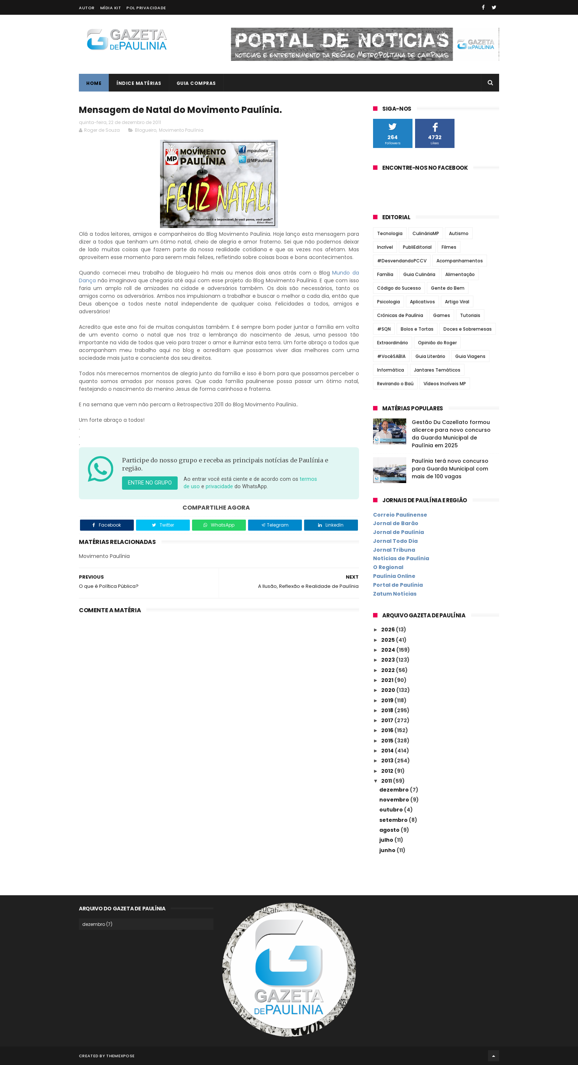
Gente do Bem (447, 288)
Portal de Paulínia (398, 585)
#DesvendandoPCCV (401, 261)
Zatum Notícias (395, 593)
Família (385, 274)
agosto (390, 830)
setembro (394, 820)
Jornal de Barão (395, 523)
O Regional (388, 567)
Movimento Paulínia (181, 130)
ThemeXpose (120, 1056)
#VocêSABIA (391, 356)
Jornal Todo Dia (395, 541)
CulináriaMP (425, 233)
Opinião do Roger (437, 343)
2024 (388, 650)
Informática (390, 370)
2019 (387, 700)
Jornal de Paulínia (398, 532)
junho (388, 850)
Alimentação (460, 274)
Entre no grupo (150, 483)
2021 (387, 680)
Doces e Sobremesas (467, 329)
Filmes (449, 247)
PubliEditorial (417, 247)
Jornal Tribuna (394, 550)
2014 (388, 750)
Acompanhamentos (459, 261)
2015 (387, 740)
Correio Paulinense (400, 514)
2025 (388, 640)
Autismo (459, 233)
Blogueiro (145, 130)
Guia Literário (430, 356)
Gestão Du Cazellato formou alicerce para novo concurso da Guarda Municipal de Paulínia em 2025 (451, 433)
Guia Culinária (419, 274)
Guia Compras (196, 83)
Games (441, 315)
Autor (87, 8)
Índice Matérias (138, 83)
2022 (388, 670)
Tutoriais (470, 315)
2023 (388, 660)
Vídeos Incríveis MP (445, 383)
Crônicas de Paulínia (400, 315)
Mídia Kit (110, 8)
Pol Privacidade (146, 8)
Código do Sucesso (399, 288)
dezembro (394, 789)
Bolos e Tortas (417, 329)
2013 (387, 760)
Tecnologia (390, 233)
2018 (387, 710)
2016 (387, 730)
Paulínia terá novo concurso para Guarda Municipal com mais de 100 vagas (450, 468)
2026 (388, 629)
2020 (388, 690)
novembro (394, 799)
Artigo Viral (457, 302)
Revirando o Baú (395, 383)
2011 (387, 781)
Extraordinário (392, 343)
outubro (391, 809)
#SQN (384, 329)
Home (93, 83)
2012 (387, 771)
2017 (387, 720)
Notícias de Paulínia (401, 558)
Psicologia (388, 302)
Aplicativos (422, 302)
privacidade (219, 486)
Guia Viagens (470, 356)
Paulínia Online (394, 576)
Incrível (385, 247)
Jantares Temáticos (437, 370)
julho (386, 840)
